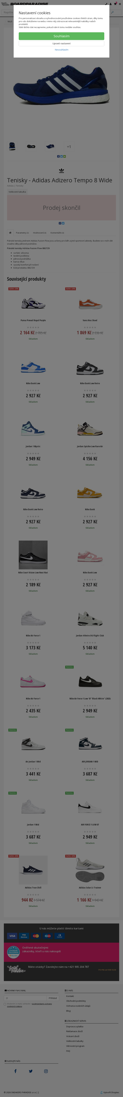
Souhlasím (62, 36)
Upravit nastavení (61, 43)
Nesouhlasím (61, 49)
